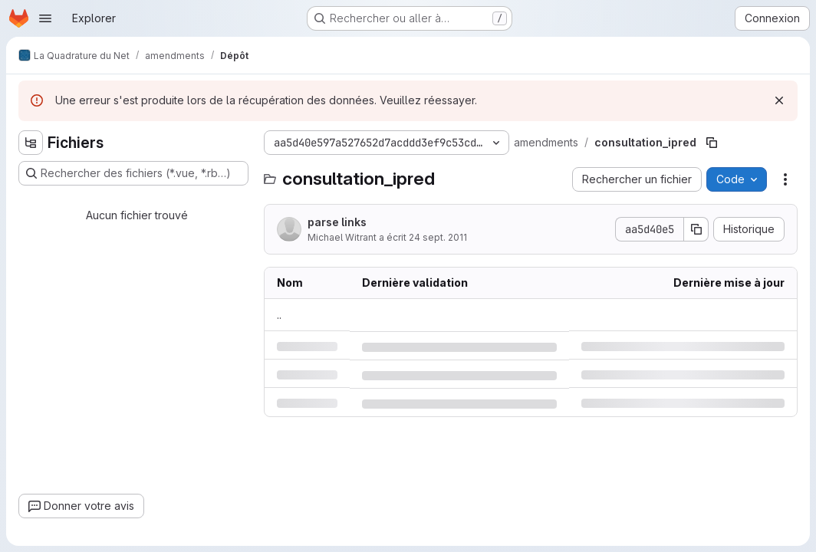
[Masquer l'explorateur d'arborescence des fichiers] (30, 142)
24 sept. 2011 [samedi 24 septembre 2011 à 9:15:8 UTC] (438, 237)
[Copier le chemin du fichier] (711, 142)
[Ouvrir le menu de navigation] (45, 18)
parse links (337, 221)
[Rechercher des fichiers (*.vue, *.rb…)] (133, 173)
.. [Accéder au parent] (279, 314)
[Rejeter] (779, 100)
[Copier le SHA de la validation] (696, 229)
